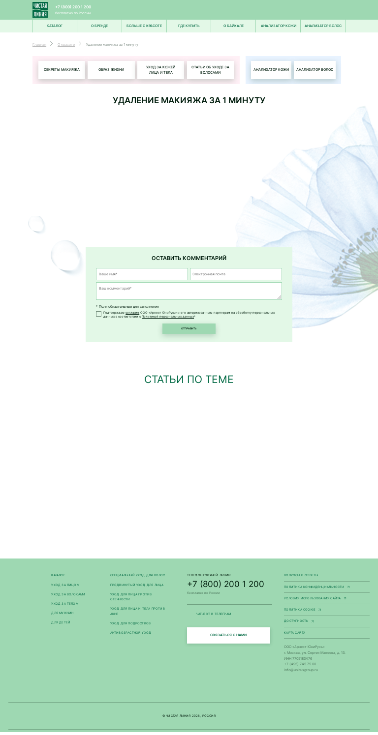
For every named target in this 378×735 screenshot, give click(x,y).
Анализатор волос (323, 26)
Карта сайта (294, 636)
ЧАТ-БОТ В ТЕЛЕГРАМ (230, 617)
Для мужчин (62, 616)
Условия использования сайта (327, 601)
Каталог (57, 578)
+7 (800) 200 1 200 (73, 6)
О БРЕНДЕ (99, 26)
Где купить (189, 26)
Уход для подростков (130, 626)
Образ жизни (111, 70)
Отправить (189, 330)
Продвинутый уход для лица (137, 587)
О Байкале (233, 26)
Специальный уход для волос (137, 578)
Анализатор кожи (278, 26)
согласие (132, 313)
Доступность (327, 624)
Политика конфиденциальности (327, 590)
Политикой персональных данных (168, 317)
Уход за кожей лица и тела (160, 70)
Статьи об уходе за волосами (210, 70)
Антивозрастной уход (131, 636)
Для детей (60, 625)
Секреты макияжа (62, 70)
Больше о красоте (144, 26)
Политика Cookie (327, 613)
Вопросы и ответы (301, 578)
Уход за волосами (68, 597)
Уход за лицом (65, 587)
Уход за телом (64, 607)
